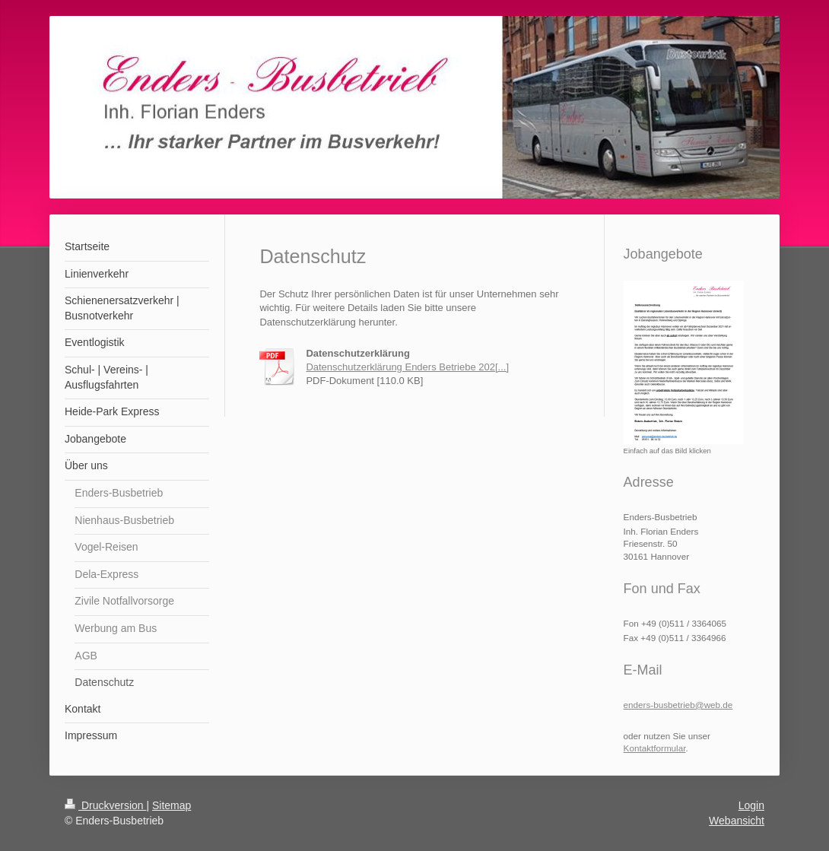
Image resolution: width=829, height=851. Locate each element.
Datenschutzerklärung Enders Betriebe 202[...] (407, 367)
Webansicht (736, 820)
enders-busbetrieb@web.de (678, 705)
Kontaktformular (655, 748)
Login (751, 805)
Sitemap (171, 805)
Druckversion (105, 805)
